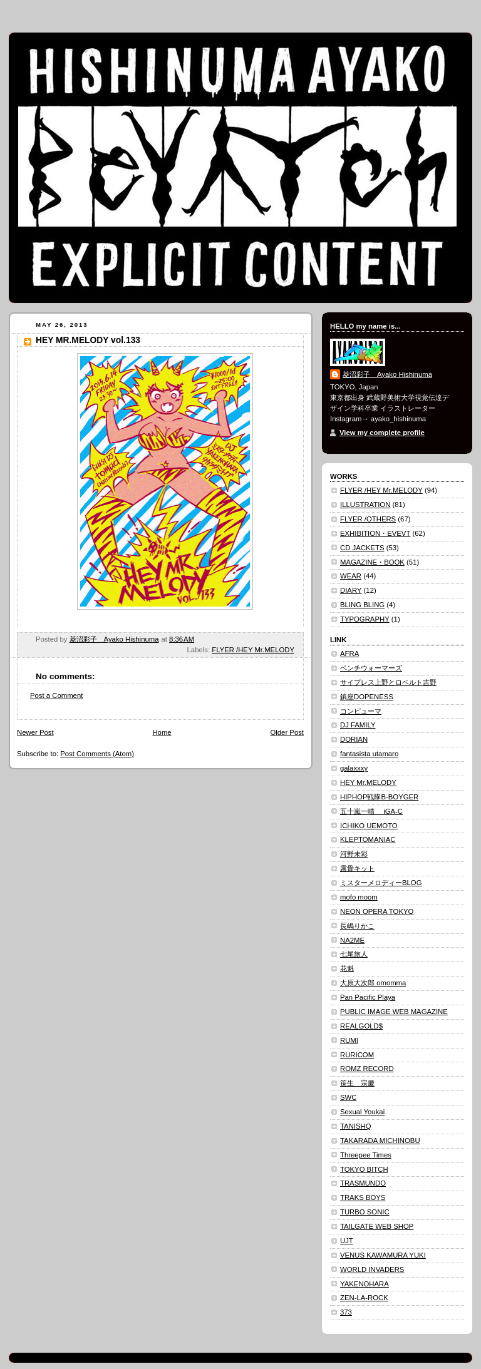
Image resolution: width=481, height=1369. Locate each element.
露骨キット (357, 868)
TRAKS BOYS (362, 1197)
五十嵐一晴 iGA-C (371, 811)
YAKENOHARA (364, 1284)
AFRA (349, 653)
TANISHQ (355, 1126)
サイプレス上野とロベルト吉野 (388, 682)
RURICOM (357, 1055)
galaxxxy (354, 768)
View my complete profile (382, 432)
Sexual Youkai (362, 1111)
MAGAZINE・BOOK (372, 562)
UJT (346, 1240)
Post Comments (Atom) (97, 753)
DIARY (350, 590)
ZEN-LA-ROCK (364, 1297)
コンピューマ (360, 711)
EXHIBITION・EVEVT (375, 533)
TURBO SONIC (365, 1212)
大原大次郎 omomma (373, 983)
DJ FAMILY (357, 725)
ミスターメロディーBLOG (381, 882)
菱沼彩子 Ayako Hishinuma (387, 374)
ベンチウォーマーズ (371, 668)
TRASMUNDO (363, 1183)
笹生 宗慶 (357, 1083)
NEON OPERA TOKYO (376, 911)
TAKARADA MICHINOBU (380, 1140)
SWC (348, 1097)
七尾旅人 (354, 954)
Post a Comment (56, 695)
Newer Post (35, 732)
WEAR (350, 576)
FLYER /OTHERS (368, 519)
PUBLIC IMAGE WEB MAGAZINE (394, 1011)
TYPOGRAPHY (365, 619)
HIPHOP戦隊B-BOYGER (379, 797)
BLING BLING (362, 604)
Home (161, 732)
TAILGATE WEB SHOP (376, 1226)
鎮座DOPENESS (366, 696)
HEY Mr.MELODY (368, 782)
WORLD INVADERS (372, 1269)
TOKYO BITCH (364, 1169)
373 (346, 1312)
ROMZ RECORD (367, 1068)
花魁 (347, 968)
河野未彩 (354, 854)
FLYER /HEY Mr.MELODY (253, 650)
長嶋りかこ (357, 926)
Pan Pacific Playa (367, 997)
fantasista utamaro (369, 753)
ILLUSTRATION (365, 504)
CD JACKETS (362, 547)
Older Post (287, 732)
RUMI (349, 1040)
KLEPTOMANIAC (368, 839)
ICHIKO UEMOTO (369, 825)
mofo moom (359, 897)
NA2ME (352, 940)
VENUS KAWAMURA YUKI (383, 1255)
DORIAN (354, 739)
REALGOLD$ (361, 1026)
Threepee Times (365, 1155)
